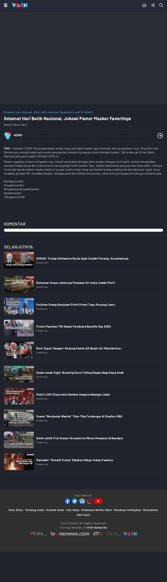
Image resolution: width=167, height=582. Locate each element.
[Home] (20, 5)
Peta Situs (16, 510)
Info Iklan (72, 510)
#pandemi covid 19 (71, 112)
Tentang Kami (35, 510)
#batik (89, 112)
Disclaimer (150, 510)
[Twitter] (74, 501)
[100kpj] (98, 534)
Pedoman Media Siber (96, 510)
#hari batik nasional (46, 112)
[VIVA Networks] (97, 527)
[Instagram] (90, 501)
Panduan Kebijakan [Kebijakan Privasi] (127, 510)
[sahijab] (113, 534)
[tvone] (70, 534)
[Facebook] (67, 501)
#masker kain (12, 112)
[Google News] (82, 501)
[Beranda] (144, 5)
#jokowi (27, 112)
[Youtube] (98, 501)
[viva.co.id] (38, 534)
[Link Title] (83, 261)
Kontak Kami (55, 510)
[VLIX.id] (130, 534)
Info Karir (83, 514)
